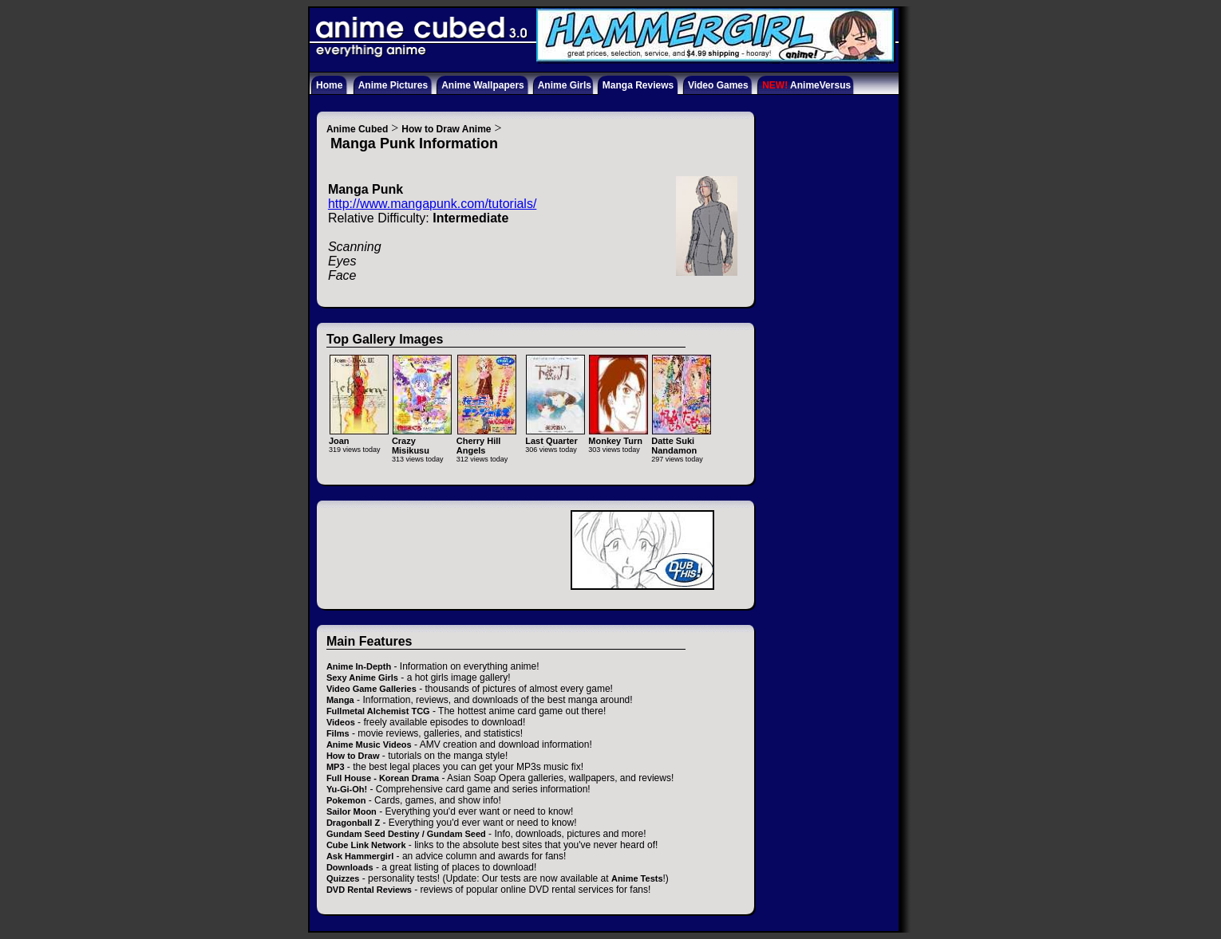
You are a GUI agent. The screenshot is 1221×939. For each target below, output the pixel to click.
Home (329, 85)
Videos (340, 722)
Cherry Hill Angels (486, 440)
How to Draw (353, 755)
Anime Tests (637, 878)
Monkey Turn (618, 436)
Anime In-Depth (358, 666)
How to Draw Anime (446, 129)
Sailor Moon (351, 811)
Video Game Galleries (371, 688)
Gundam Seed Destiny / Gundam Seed (406, 834)
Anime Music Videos (369, 744)
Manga (340, 700)
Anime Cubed (357, 129)
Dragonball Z (353, 822)
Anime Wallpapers (482, 85)
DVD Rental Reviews (369, 889)
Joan (359, 436)
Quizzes (343, 878)
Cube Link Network (366, 845)
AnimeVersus (806, 85)
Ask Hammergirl (359, 856)
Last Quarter (555, 436)
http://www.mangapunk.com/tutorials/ (432, 203)
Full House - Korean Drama (382, 778)
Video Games (718, 85)
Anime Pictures (393, 85)
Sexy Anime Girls (362, 677)
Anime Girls (564, 85)
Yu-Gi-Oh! (346, 789)
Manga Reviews (638, 85)
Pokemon (346, 800)
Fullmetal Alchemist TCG (378, 711)
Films (338, 733)
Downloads (349, 867)
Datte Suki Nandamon (681, 440)
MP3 (335, 767)
